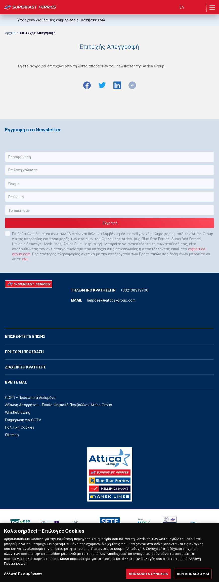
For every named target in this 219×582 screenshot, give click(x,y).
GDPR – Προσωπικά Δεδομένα (30, 397)
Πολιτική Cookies (19, 427)
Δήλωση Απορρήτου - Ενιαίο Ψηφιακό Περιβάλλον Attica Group (58, 405)
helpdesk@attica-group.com (111, 300)
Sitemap (12, 435)
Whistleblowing (17, 412)
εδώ (25, 259)
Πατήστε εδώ (93, 20)
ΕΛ (182, 7)
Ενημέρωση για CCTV (23, 420)
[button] (109, 157)
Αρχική (10, 33)
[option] (20, 524)
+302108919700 (134, 290)
